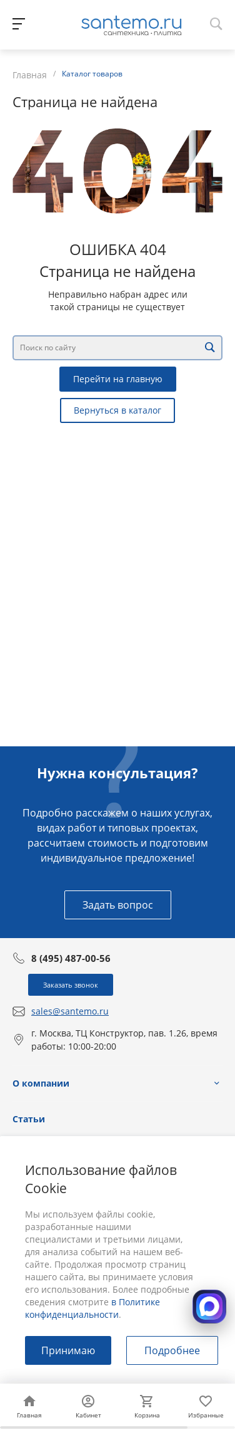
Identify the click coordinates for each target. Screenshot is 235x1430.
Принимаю (68, 1350)
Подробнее (172, 1350)
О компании (40, 1083)
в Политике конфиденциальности (92, 1308)
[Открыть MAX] (209, 1306)
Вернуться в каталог (117, 410)
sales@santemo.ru (70, 1011)
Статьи (28, 1119)
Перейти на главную (117, 379)
